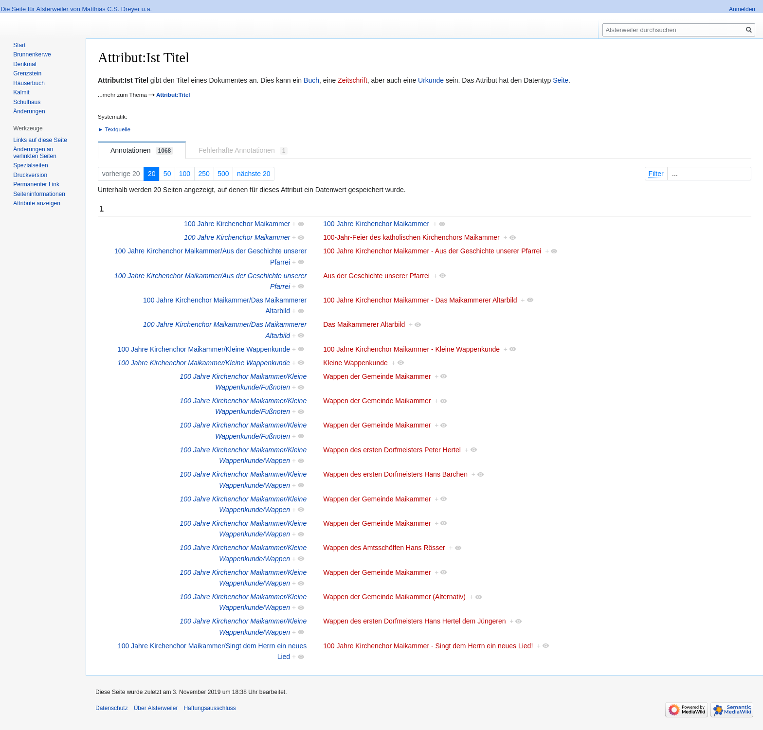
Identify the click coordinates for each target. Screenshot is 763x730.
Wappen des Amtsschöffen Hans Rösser (384, 548)
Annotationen (141, 150)
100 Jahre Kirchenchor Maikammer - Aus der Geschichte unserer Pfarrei (432, 251)
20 (152, 174)
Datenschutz (111, 708)
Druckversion (30, 175)
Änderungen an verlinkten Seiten (34, 153)
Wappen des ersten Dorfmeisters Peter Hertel (392, 450)
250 (204, 174)
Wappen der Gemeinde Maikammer (377, 376)
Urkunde (431, 80)
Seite (560, 80)
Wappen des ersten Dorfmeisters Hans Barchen (395, 474)
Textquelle (118, 129)
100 (184, 174)
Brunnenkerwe (32, 54)
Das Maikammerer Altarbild (364, 324)
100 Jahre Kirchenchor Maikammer (237, 224)
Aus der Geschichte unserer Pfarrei (376, 276)
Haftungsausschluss (209, 708)
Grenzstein (27, 73)
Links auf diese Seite (40, 140)
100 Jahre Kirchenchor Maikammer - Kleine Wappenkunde (411, 349)
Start (19, 45)
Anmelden (742, 9)
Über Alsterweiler (156, 708)
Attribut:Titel (173, 94)
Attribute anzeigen (36, 203)
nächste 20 (254, 174)
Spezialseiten (30, 165)
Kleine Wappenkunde (355, 363)
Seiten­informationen (39, 194)
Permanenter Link (36, 184)
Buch (311, 80)
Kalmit (21, 92)
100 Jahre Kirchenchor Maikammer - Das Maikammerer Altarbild (420, 300)
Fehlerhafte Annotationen (243, 150)
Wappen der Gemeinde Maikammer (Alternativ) (394, 597)
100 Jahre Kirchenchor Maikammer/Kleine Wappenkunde (204, 349)
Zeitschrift (352, 80)
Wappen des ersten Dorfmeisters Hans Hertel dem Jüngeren (414, 621)
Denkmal (24, 64)
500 (223, 174)
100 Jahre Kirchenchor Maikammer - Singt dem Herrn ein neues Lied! (428, 646)
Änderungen (29, 111)
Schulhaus (26, 102)
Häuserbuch (29, 83)
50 (167, 174)
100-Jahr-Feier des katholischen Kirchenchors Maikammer (411, 237)
